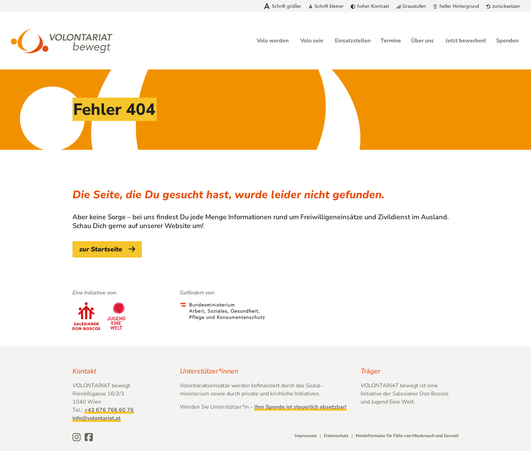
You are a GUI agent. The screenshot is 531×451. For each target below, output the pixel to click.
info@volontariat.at (96, 418)
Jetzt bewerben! (466, 40)
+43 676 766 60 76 (109, 410)
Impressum (306, 436)
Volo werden (273, 40)
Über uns (422, 40)
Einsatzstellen (352, 40)
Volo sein (311, 40)
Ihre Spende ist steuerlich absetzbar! (300, 407)
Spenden (507, 40)
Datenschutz (336, 436)
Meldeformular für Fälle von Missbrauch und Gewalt (407, 436)
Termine (391, 40)
